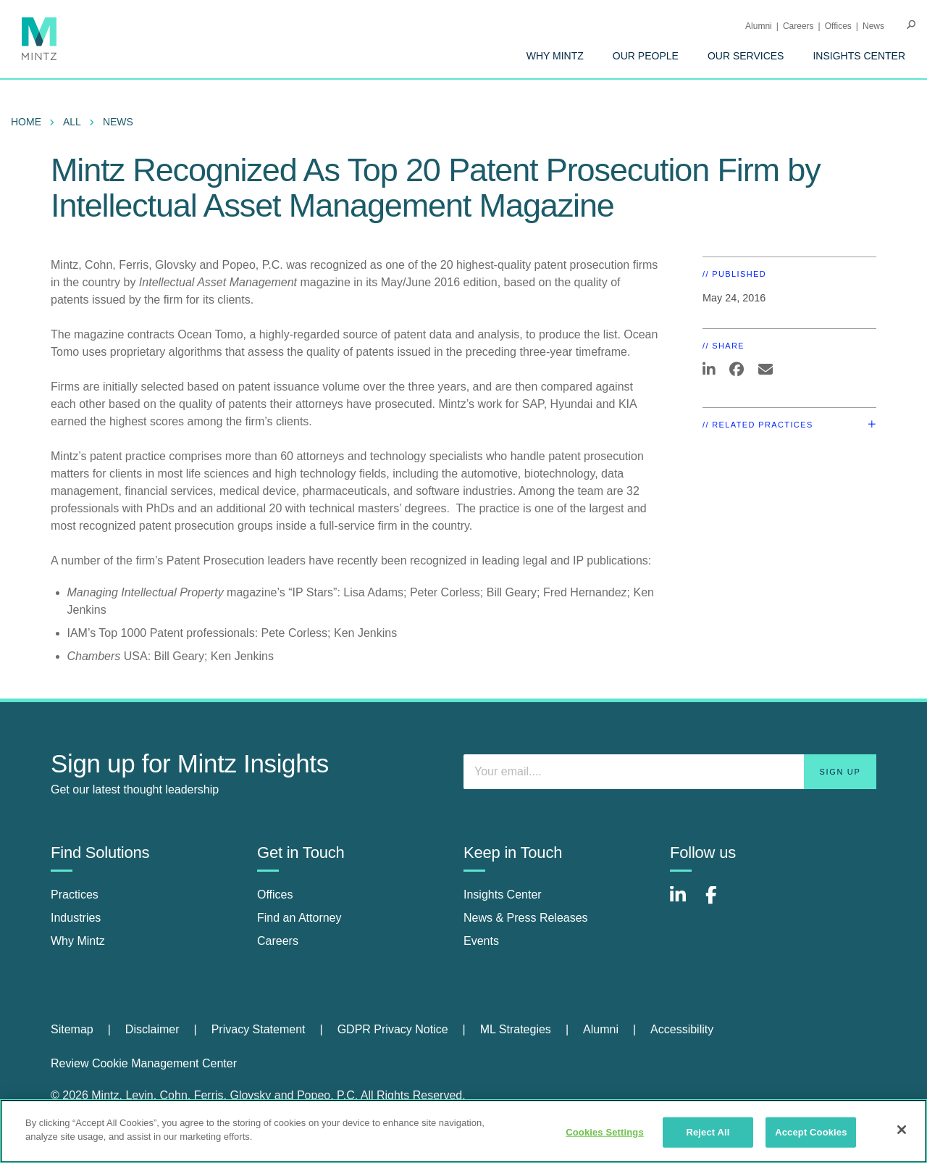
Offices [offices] (275, 894)
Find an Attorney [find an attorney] (299, 918)
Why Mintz (555, 56)
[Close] (902, 1130)
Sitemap (72, 1029)
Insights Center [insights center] (503, 894)
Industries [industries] (76, 918)
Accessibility (681, 1029)
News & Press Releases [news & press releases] (526, 918)
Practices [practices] (74, 894)
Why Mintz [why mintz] (78, 941)
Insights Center (859, 56)
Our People (646, 56)
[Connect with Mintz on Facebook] (719, 902)
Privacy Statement (258, 1029)
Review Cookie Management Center (144, 1063)
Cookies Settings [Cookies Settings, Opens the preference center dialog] (605, 1132)
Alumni (758, 26)
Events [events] (481, 941)
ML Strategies (515, 1029)
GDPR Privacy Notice (392, 1029)
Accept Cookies (811, 1132)
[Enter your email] (670, 771)
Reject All (707, 1132)
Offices (838, 26)
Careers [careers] (277, 941)
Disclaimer (152, 1029)
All (72, 122)
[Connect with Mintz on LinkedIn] (684, 902)
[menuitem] (555, 56)
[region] (463, 1131)
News (873, 26)
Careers (798, 26)
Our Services (746, 56)
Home (26, 122)
